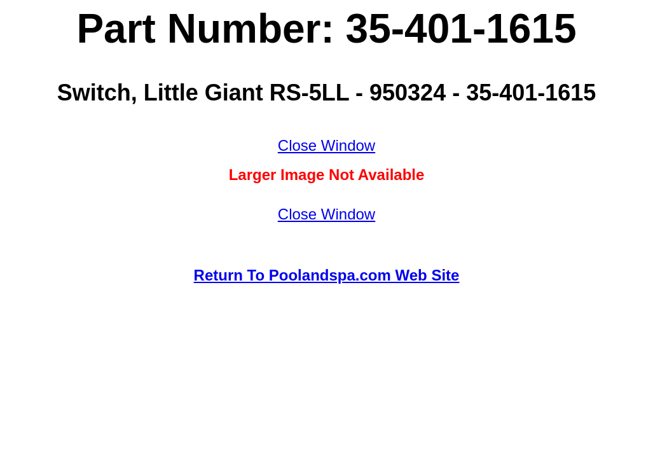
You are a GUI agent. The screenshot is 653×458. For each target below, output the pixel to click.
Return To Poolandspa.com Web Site (327, 275)
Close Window (326, 145)
